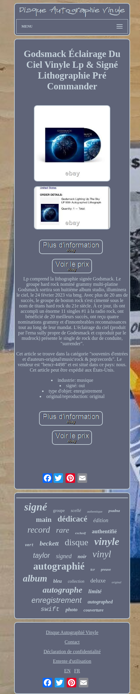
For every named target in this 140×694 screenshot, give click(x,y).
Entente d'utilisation (72, 661)
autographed (100, 601)
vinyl (102, 554)
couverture (94, 610)
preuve (106, 569)
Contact (72, 642)
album (35, 578)
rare (62, 530)
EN (67, 670)
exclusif (80, 533)
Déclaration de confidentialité (72, 651)
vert (29, 545)
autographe (62, 589)
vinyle (106, 541)
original (116, 582)
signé (35, 507)
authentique (94, 511)
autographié (59, 566)
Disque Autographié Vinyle (72, 632)
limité (95, 591)
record (38, 529)
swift (50, 609)
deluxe (98, 580)
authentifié (104, 531)
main (43, 519)
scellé (76, 510)
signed (64, 556)
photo (71, 609)
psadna (114, 510)
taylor (41, 555)
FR (77, 670)
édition (100, 520)
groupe (59, 510)
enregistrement (57, 600)
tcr (92, 569)
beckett (49, 543)
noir (82, 556)
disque (76, 542)
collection (76, 581)
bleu (57, 581)
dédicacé (72, 518)
